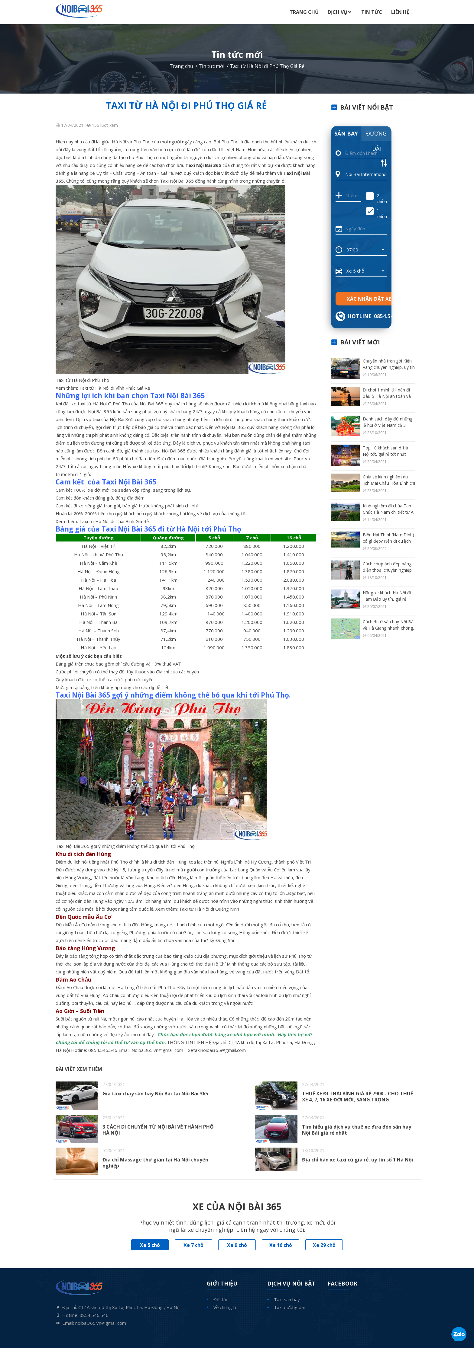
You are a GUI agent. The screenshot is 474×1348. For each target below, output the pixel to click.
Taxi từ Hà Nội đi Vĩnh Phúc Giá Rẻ (114, 388)
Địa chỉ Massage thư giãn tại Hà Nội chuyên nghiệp (155, 1163)
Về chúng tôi (226, 1307)
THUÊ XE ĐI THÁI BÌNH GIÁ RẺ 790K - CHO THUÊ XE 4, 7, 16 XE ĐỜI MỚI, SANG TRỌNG (357, 1097)
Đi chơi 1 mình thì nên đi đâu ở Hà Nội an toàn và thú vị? (387, 396)
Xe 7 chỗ (193, 1245)
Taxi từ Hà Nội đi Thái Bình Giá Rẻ (114, 521)
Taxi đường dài (289, 1307)
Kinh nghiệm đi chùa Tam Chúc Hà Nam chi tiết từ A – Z (388, 512)
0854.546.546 (102, 1050)
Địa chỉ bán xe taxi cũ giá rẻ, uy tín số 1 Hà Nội (357, 1160)
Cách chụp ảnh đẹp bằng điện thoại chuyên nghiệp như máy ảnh (387, 570)
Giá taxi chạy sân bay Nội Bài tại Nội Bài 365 (155, 1094)
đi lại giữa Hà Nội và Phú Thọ (121, 142)
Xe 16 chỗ (280, 1245)
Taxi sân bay (287, 1299)
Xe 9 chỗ (237, 1245)
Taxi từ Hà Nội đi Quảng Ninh (209, 909)
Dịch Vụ (337, 12)
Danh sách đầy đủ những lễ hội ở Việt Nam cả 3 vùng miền (387, 425)
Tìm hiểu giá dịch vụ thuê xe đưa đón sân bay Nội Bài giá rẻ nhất (356, 1130)
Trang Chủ (304, 12)
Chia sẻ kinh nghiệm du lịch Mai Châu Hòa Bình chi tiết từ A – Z (389, 483)
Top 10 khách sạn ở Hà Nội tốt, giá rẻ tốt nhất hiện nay (385, 454)
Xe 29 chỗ (324, 1245)
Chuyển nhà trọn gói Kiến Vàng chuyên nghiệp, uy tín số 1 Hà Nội (389, 367)
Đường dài (376, 135)
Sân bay (346, 133)
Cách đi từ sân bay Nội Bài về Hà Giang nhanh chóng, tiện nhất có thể (388, 628)
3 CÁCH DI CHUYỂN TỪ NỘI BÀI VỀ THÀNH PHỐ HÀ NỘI (158, 1130)
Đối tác (220, 1299)
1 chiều (376, 213)
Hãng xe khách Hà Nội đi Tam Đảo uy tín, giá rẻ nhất (387, 599)
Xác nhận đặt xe (369, 298)
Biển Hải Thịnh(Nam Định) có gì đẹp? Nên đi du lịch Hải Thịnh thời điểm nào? (388, 541)
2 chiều (376, 198)
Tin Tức (371, 12)
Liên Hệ (400, 12)
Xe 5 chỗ (150, 1245)
